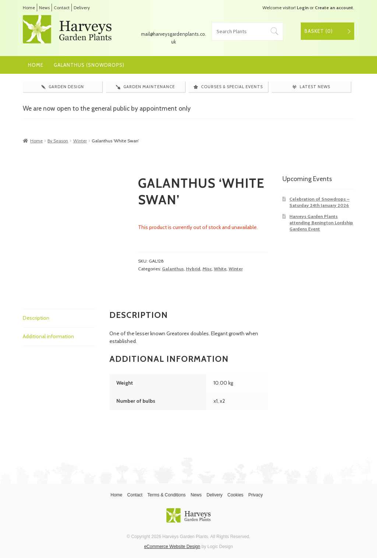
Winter (80, 140)
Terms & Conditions (166, 495)
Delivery (82, 7)
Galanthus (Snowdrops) (89, 65)
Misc (207, 268)
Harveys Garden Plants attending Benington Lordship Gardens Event (321, 223)
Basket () (318, 31)
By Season (57, 140)
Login (303, 7)
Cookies (235, 495)
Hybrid (193, 268)
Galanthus (173, 268)
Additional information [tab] (48, 336)
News (44, 7)
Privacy (255, 495)
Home (29, 7)
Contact (62, 7)
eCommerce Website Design (172, 546)
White (220, 268)
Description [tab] (36, 318)
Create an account (334, 7)
